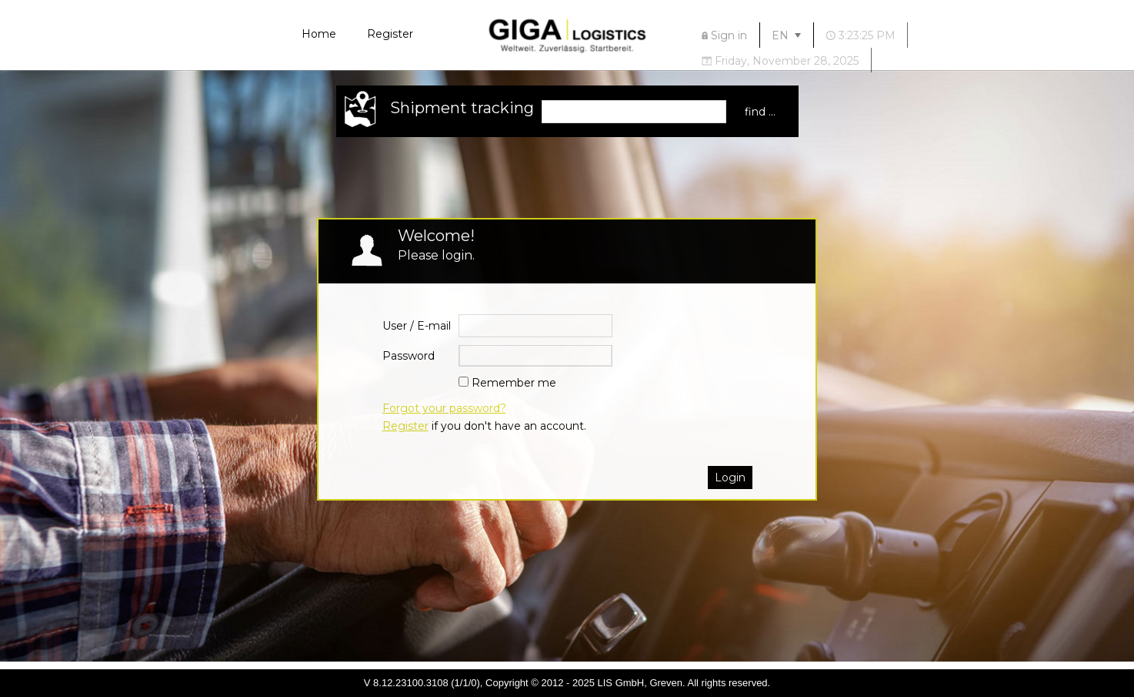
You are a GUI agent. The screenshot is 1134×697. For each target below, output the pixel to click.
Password (408, 356)
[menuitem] (725, 35)
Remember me (514, 383)
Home (319, 34)
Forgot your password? (444, 408)
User (394, 326)
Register (390, 34)
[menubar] (860, 47)
